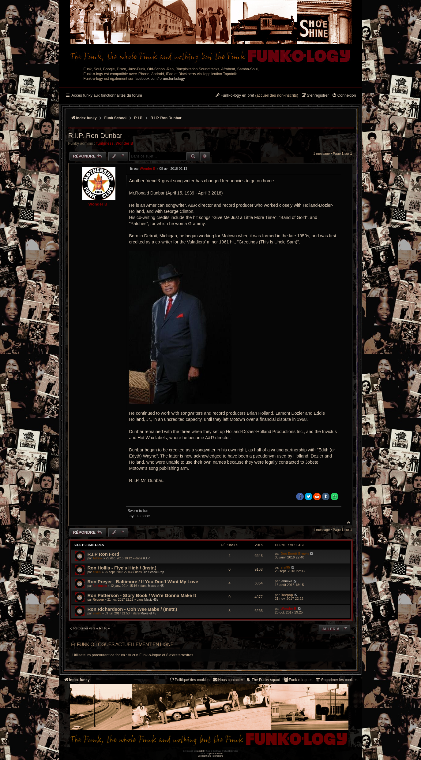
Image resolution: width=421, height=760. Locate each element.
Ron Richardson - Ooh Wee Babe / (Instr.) (132, 609)
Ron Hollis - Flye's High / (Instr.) (122, 567)
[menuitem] (344, 95)
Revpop (98, 599)
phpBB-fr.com (216, 753)
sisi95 (97, 572)
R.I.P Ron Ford (103, 554)
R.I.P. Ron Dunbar (166, 118)
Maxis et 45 (156, 586)
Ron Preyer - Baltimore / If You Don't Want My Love (143, 581)
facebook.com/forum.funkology (159, 78)
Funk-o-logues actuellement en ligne (125, 644)
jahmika (286, 581)
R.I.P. (146, 558)
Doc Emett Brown (294, 553)
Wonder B (124, 143)
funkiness (105, 143)
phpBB (200, 751)
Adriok (98, 558)
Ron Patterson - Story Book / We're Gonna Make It (142, 595)
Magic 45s (151, 599)
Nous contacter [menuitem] (227, 679)
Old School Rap (153, 572)
